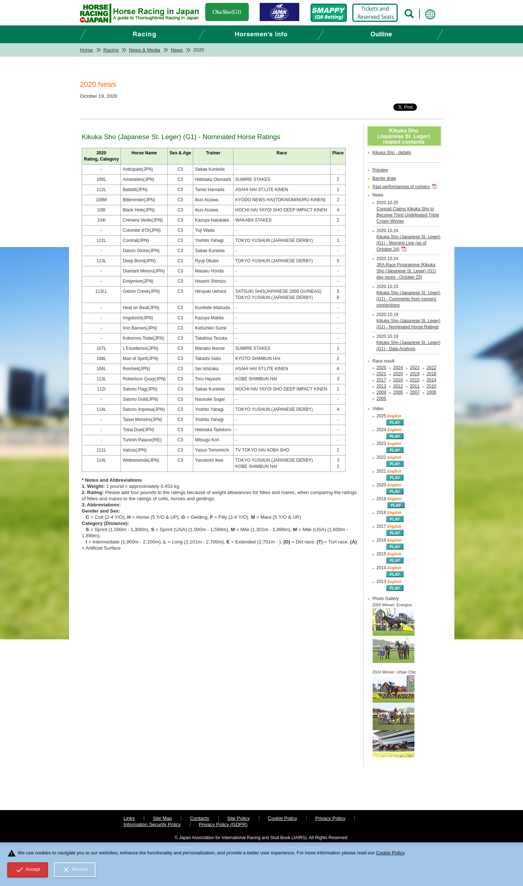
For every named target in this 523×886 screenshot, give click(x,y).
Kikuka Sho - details (392, 152)
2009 (381, 392)
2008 (398, 392)
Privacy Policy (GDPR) (223, 824)
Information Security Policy (152, 824)
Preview (380, 170)
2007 (415, 392)
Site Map (162, 818)
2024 (398, 367)
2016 (398, 380)
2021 (381, 373)
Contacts (199, 818)
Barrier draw (384, 178)
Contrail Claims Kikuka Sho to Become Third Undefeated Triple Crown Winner (408, 215)
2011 (415, 386)
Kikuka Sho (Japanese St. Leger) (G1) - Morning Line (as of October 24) (409, 243)
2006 (432, 392)
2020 (398, 373)
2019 (415, 373)
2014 (432, 380)
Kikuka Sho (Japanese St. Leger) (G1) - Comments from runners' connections (409, 299)
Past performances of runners (401, 186)
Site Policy (238, 818)
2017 (381, 380)
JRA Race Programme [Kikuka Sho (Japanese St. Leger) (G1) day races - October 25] (406, 271)
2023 (415, 367)
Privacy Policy (330, 818)
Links (129, 818)
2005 (381, 398)
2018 (432, 373)
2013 (381, 386)
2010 (432, 386)
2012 (398, 386)
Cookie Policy (282, 818)
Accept (27, 869)
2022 (432, 367)
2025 (381, 367)
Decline (75, 869)
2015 (415, 380)
